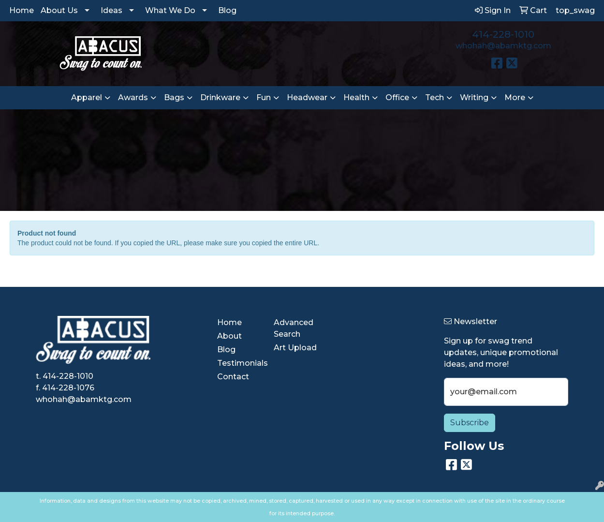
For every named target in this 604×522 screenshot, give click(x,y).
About (229, 336)
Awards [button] (133, 97)
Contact (233, 376)
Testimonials (239, 363)
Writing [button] (474, 97)
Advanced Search (293, 328)
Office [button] (397, 97)
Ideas (111, 10)
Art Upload (295, 347)
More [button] (514, 97)
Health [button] (356, 97)
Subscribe (469, 422)
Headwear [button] (307, 97)
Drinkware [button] (220, 97)
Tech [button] (434, 97)
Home (21, 10)
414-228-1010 (503, 34)
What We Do (170, 10)
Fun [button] (263, 97)
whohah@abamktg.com (503, 45)
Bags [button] (174, 97)
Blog (227, 10)
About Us (59, 10)
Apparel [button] (86, 97)
